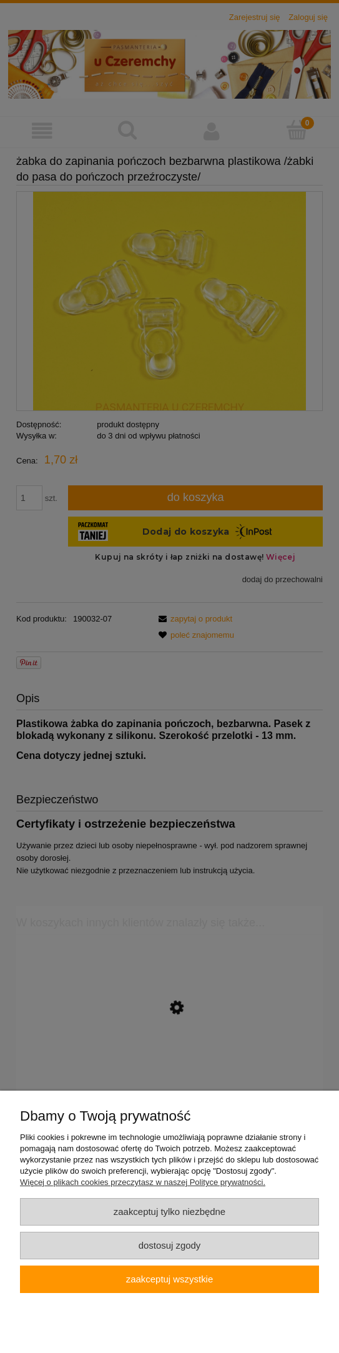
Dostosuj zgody (170, 1245)
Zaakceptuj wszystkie (169, 1279)
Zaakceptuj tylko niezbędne (169, 1211)
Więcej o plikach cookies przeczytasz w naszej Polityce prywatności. (142, 1182)
